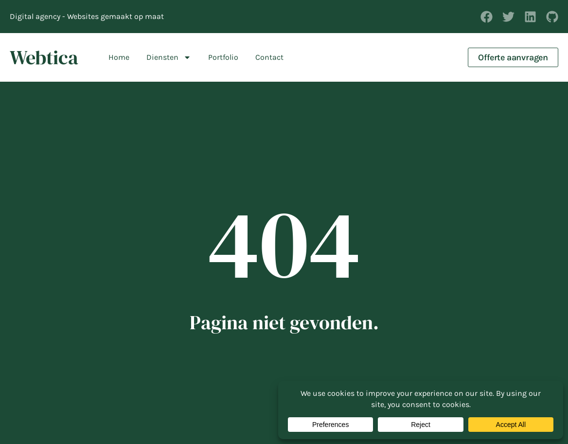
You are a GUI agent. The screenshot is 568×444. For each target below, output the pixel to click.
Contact (269, 57)
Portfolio (223, 57)
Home (118, 57)
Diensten (168, 57)
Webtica (44, 57)
